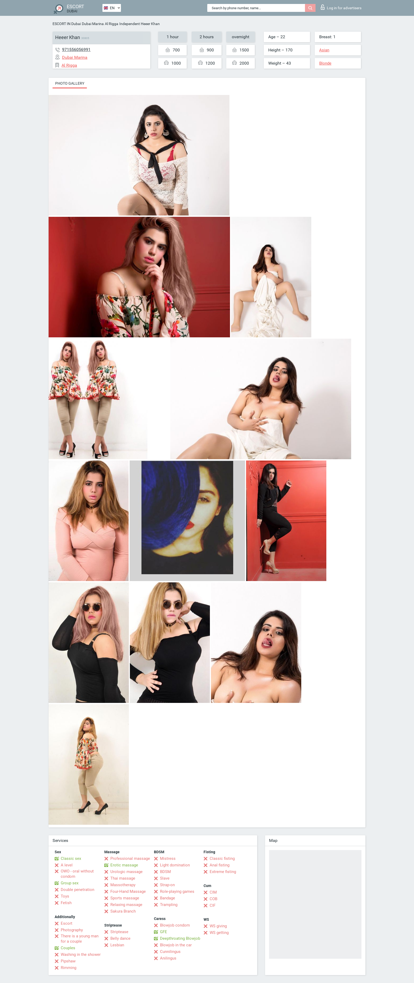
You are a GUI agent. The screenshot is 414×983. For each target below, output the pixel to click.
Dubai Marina (93, 24)
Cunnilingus (170, 951)
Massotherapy (122, 885)
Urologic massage (126, 871)
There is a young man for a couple (79, 939)
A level (67, 865)
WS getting (219, 932)
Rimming (68, 967)
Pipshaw (68, 961)
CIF (212, 905)
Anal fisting (219, 865)
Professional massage (130, 858)
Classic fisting (222, 858)
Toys (65, 896)
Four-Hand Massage (128, 891)
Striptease (119, 931)
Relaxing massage (126, 904)
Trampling (168, 904)
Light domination (175, 865)
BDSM (165, 871)
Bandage (167, 898)
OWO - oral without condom (77, 874)
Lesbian (117, 945)
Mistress (168, 858)
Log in (341, 7)
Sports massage (124, 898)
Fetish (66, 902)
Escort (66, 923)
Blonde (325, 63)
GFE (163, 931)
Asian (324, 50)
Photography (72, 930)
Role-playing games (177, 891)
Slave (165, 878)
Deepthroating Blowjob (180, 938)
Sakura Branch (123, 911)
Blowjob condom (175, 925)
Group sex (69, 883)
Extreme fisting (223, 871)
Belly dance (120, 938)
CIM (213, 892)
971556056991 (76, 49)
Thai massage (122, 878)
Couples (68, 948)
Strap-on (167, 885)
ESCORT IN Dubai (67, 24)
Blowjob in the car (176, 945)
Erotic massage (124, 865)
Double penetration (77, 889)
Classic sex (71, 858)
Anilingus (168, 958)
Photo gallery (69, 83)
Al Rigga (111, 24)
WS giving (218, 926)
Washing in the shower (81, 954)
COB (213, 898)
